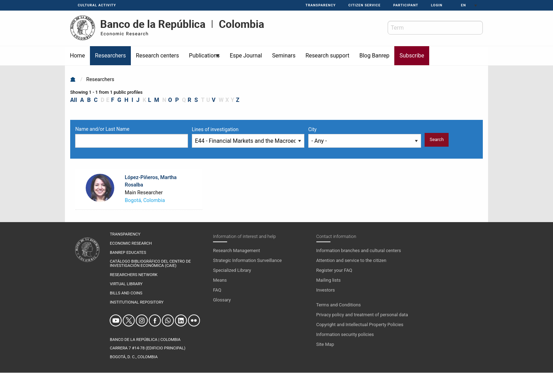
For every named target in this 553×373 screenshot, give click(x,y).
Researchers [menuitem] (110, 55)
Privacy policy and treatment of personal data (362, 314)
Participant (405, 5)
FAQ (217, 290)
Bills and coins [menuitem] (126, 293)
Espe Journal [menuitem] (246, 55)
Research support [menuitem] (327, 55)
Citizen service (364, 5)
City (312, 129)
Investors (325, 290)
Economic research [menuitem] (131, 243)
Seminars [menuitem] (283, 55)
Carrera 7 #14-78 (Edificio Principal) (147, 348)
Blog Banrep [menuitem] (374, 55)
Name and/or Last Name (102, 129)
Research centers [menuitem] (157, 55)
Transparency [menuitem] (125, 234)
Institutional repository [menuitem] (136, 302)
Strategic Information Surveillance (247, 260)
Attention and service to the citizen (351, 260)
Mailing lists (328, 280)
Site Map (325, 344)
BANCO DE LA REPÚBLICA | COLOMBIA (145, 339)
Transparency (320, 5)
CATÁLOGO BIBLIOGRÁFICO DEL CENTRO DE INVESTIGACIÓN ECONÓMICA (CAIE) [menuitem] (150, 263)
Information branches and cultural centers (358, 250)
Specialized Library (232, 270)
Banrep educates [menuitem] (128, 253)
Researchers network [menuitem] (133, 275)
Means (220, 280)
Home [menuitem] (77, 55)
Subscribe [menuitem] (412, 55)
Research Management (236, 250)
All (73, 100)
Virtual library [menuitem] (126, 284)
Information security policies (345, 334)
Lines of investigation (215, 129)
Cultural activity (97, 5)
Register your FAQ (334, 270)
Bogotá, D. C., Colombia (133, 356)
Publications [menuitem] (202, 58)
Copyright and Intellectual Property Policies (359, 324)
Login (437, 5)
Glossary (222, 299)
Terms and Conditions (338, 304)
